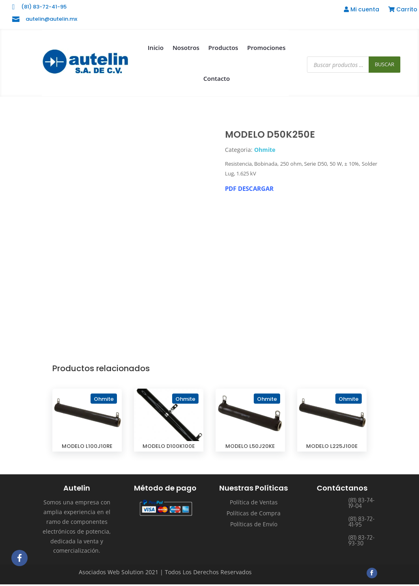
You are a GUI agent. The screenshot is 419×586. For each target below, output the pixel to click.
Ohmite (264, 150)
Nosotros (186, 47)
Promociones (266, 47)
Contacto (216, 78)
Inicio (156, 47)
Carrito (402, 9)
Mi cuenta (361, 9)
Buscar (384, 64)
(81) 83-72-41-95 (44, 7)
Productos (223, 47)
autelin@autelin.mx (51, 19)
